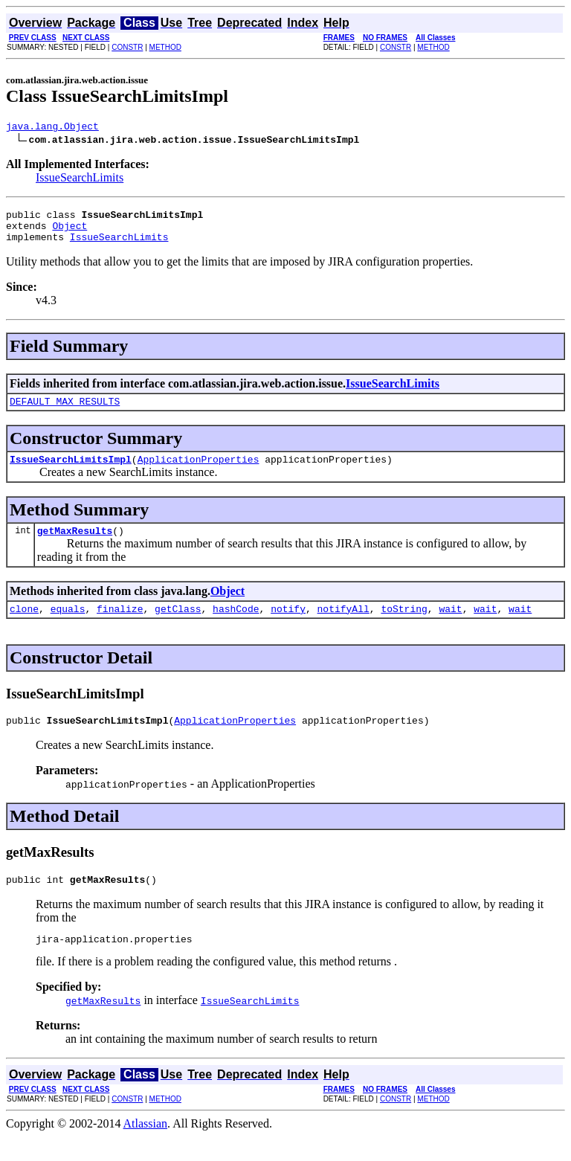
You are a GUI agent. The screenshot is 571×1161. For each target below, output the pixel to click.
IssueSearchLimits (79, 179)
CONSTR (127, 47)
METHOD (165, 47)
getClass (178, 626)
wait (450, 626)
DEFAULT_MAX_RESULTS (65, 412)
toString (404, 626)
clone (24, 626)
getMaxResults (74, 546)
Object (69, 232)
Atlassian (145, 1148)
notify (288, 626)
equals (68, 626)
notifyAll (343, 626)
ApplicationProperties (198, 472)
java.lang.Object (52, 128)
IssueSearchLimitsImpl (71, 472)
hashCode (236, 626)
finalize (120, 626)
